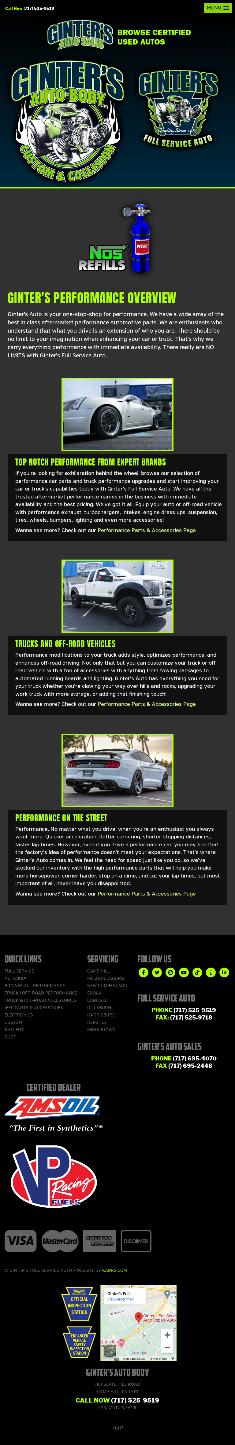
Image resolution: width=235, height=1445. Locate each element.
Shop (10, 1037)
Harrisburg (101, 1015)
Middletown (101, 1029)
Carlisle (97, 1000)
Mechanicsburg (105, 978)
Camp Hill (98, 971)
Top (117, 1428)
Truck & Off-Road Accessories (40, 1000)
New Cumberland (107, 985)
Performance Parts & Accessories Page (147, 530)
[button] (218, 8)
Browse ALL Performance (35, 985)
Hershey (97, 1022)
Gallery (14, 1029)
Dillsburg (99, 1007)
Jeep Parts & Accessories (34, 1007)
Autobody (16, 978)
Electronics (19, 1015)
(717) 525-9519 (39, 8)
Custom (13, 1022)
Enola (94, 993)
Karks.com (114, 1270)
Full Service (19, 971)
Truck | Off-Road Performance (41, 993)
